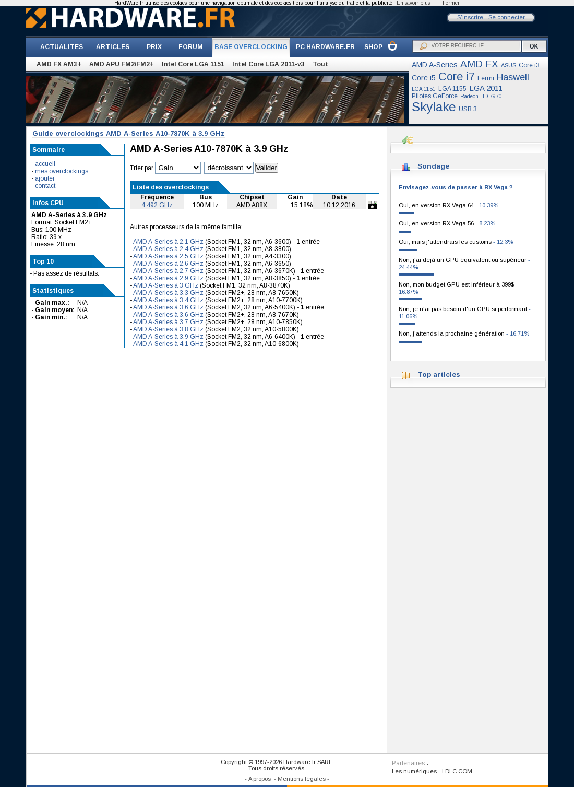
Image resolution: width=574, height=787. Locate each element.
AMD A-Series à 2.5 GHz (168, 256)
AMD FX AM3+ (59, 64)
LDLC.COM (457, 771)
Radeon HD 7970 (481, 96)
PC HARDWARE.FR (325, 47)
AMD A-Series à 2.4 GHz (168, 249)
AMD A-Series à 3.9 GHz (168, 336)
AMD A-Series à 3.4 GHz (168, 300)
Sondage (433, 166)
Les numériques (414, 771)
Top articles (438, 374)
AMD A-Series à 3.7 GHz (168, 322)
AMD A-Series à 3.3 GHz (168, 292)
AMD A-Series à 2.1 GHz (168, 241)
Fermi (485, 78)
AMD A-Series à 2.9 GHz (168, 278)
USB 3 (468, 109)
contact (45, 185)
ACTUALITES (61, 47)
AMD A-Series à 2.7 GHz (168, 271)
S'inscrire (470, 17)
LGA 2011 (486, 88)
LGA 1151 (424, 89)
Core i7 (456, 76)
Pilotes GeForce (435, 96)
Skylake (434, 107)
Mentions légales (302, 779)
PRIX (154, 47)
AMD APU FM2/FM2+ (121, 64)
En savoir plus (413, 3)
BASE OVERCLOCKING (251, 47)
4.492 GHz (157, 205)
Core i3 (529, 65)
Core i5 (424, 78)
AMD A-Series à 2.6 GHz (168, 263)
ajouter (45, 178)
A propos (259, 779)
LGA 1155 (452, 88)
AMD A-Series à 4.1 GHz (168, 344)
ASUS (508, 65)
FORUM (190, 47)
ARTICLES (112, 47)
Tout (320, 64)
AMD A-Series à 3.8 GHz (168, 329)
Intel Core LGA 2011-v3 (268, 64)
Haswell (513, 77)
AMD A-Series (435, 65)
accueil (45, 164)
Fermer (451, 3)
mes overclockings (61, 171)
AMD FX (479, 63)
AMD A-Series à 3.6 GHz (168, 307)
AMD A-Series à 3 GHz (165, 285)
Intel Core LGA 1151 (193, 64)
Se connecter (506, 17)
